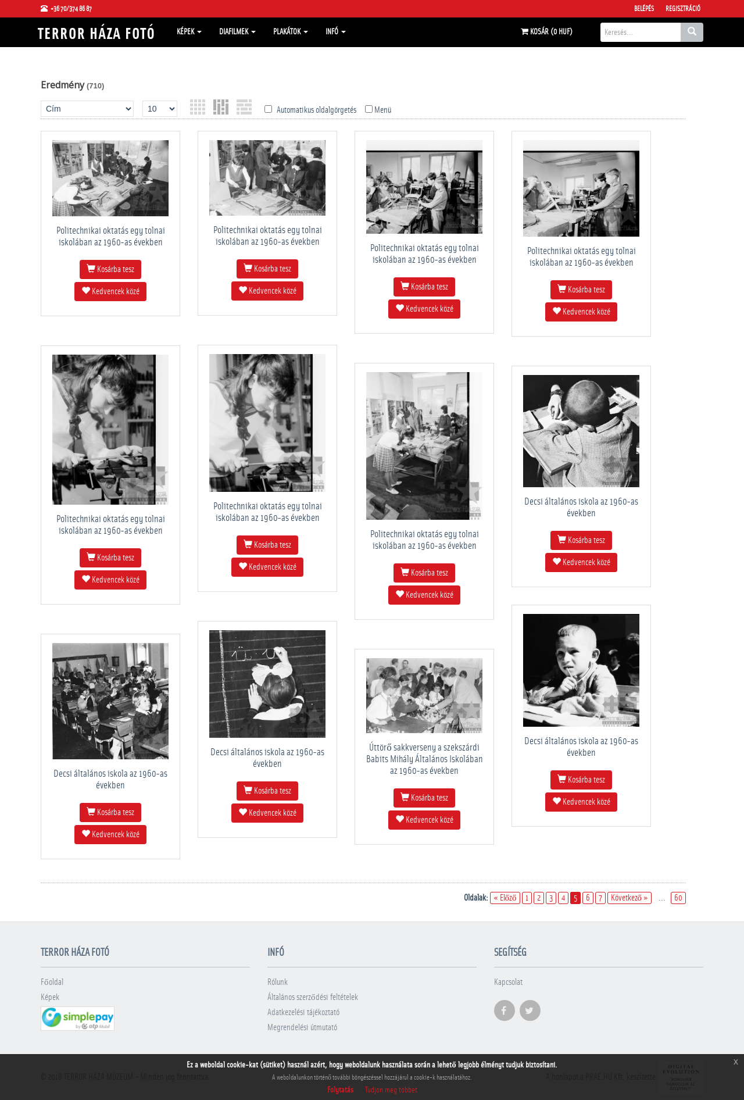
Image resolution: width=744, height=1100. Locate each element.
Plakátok (290, 32)
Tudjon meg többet (391, 1090)
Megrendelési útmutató (302, 1027)
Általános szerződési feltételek (312, 997)
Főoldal (52, 982)
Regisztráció (683, 8)
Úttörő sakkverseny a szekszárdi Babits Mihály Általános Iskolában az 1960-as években (424, 759)
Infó (336, 32)
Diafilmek (237, 32)
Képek (189, 32)
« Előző (505, 898)
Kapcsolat (508, 982)
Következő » (630, 898)
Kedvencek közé (110, 291)
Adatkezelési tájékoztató (303, 1012)
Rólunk (277, 982)
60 (678, 898)
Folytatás (340, 1090)
